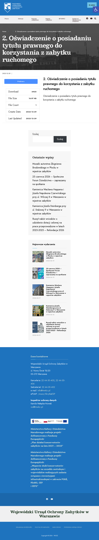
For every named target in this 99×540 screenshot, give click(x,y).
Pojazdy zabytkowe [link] (35, 19)
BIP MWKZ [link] (62, 18)
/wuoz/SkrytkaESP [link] (46, 393)
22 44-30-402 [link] (48, 386)
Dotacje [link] (20, 18)
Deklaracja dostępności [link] (24, 527)
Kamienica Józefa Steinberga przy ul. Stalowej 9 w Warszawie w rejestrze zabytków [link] (49, 209)
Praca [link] (7, 18)
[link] (96, 9)
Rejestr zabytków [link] (49, 19)
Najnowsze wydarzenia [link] (43, 244)
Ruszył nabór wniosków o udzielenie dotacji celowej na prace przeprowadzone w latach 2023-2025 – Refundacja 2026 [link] (56, 327)
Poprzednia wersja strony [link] (73, 527)
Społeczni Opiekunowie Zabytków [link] (76, 19)
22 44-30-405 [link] (47, 379)
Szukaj (35, 133)
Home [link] (4, 31)
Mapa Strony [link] (56, 527)
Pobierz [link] (21, 81)
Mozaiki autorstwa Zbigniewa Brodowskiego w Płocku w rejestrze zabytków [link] (46, 167)
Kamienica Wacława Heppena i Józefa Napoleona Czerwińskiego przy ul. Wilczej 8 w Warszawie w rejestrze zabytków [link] (56, 290)
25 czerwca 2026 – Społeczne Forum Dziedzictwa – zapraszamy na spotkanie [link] (49, 180)
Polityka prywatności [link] (42, 527)
